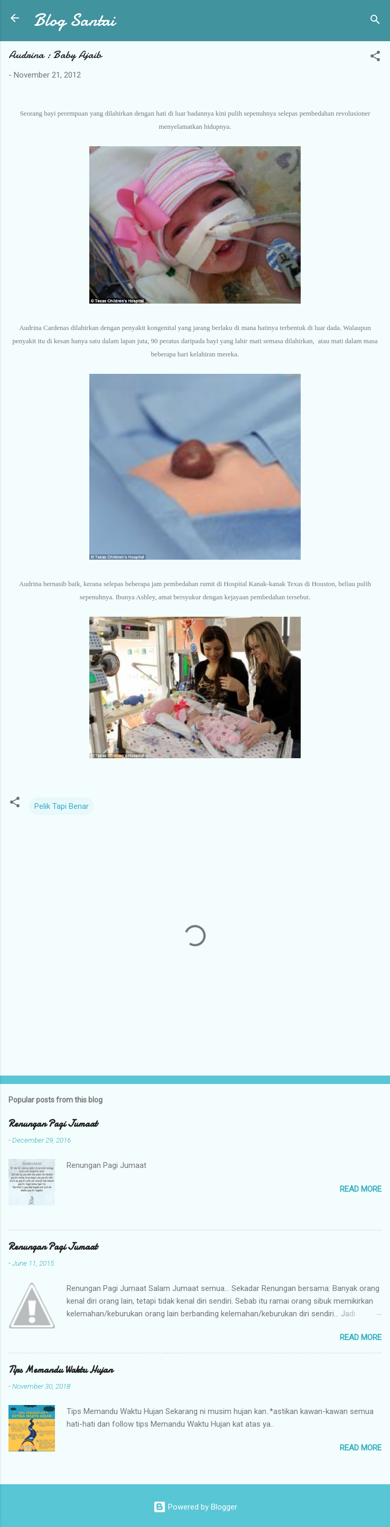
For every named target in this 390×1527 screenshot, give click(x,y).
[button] (375, 58)
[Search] (375, 21)
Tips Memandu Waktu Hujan (60, 1370)
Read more (361, 1189)
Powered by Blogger (195, 1507)
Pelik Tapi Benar (61, 806)
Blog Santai (74, 20)
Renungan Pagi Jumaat (52, 1123)
